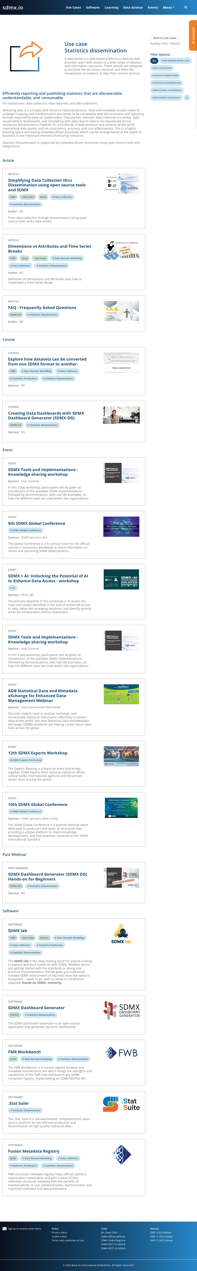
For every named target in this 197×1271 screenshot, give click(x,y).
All (154, 60)
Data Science (133, 7)
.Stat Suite (28, 937)
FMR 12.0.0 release (160, 1232)
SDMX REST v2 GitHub (113, 1248)
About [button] (167, 7)
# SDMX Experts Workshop (25, 760)
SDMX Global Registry (113, 1240)
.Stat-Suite (28, 197)
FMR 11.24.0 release (161, 1240)
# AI (12, 587)
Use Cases (73, 7)
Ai (187, 97)
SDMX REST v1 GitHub (113, 1244)
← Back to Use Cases (163, 38)
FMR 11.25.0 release (161, 1236)
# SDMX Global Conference (25, 530)
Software (93, 7)
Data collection (161, 68)
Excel (43, 197)
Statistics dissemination (166, 82)
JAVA (13, 1059)
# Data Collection (62, 197)
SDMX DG (15, 314)
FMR (12, 197)
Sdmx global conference (166, 90)
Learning (111, 7)
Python (44, 937)
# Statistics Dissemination (25, 204)
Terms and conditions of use (68, 1240)
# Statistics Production (23, 378)
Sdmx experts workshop (166, 97)
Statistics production (165, 75)
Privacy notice (59, 1232)
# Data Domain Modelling (67, 258)
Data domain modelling (175, 60)
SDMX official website (113, 1236)
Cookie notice (59, 1236)
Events (153, 7)
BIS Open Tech (109, 1232)
